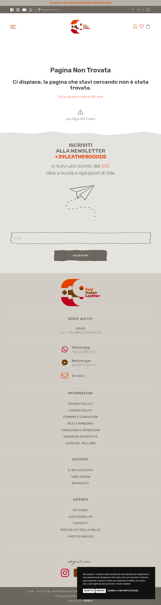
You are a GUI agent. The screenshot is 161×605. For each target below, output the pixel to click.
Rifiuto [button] (101, 590)
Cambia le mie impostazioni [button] (122, 590)
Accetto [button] (89, 590)
